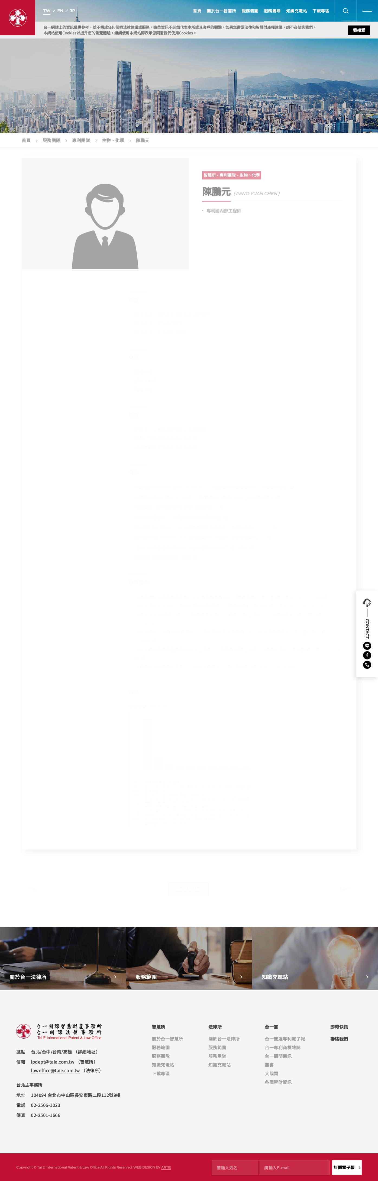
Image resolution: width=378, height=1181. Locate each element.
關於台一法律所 (224, 1038)
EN (60, 10)
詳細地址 (87, 1051)
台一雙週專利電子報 (285, 1038)
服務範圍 (250, 11)
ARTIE (166, 1167)
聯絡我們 (339, 1038)
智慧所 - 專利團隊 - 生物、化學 (231, 177)
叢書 (269, 1064)
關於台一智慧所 (221, 11)
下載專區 (320, 11)
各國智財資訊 (278, 1082)
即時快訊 (339, 1026)
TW (46, 10)
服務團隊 (272, 11)
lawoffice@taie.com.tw (55, 1070)
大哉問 (271, 1073)
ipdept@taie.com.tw (52, 1061)
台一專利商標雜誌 (283, 1047)
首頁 (197, 11)
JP (72, 10)
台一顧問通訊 (278, 1056)
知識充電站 (296, 11)
